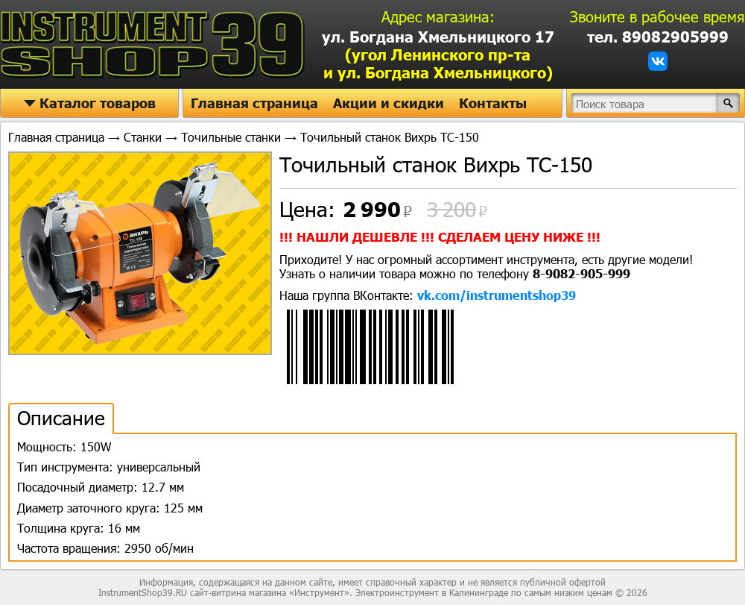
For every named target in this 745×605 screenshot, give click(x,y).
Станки (143, 137)
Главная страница (254, 103)
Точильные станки (231, 137)
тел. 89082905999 (658, 37)
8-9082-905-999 (581, 273)
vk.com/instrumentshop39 (496, 295)
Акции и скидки (388, 103)
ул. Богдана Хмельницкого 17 (438, 54)
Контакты (493, 103)
